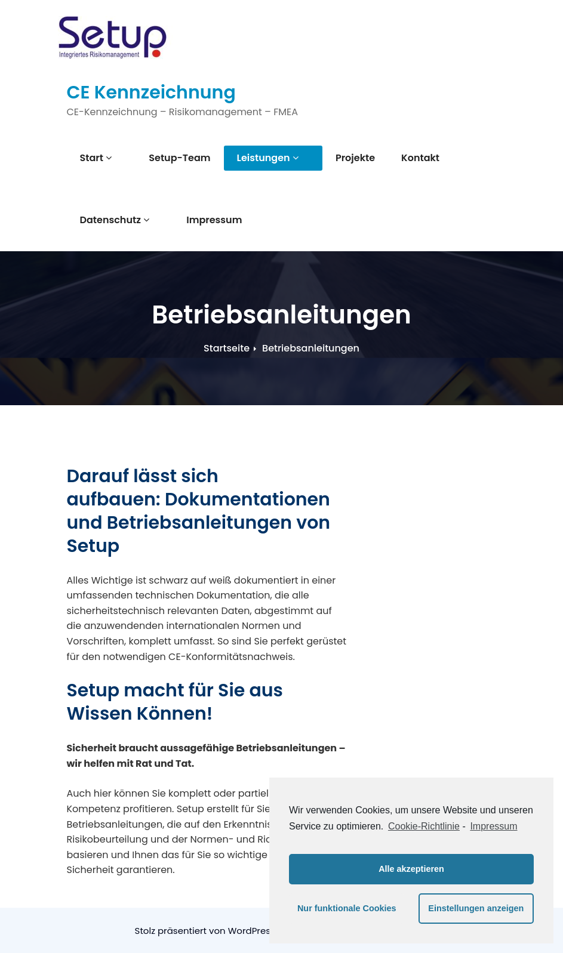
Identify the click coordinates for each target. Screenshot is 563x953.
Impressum (203, 220)
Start (96, 158)
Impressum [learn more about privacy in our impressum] (493, 826)
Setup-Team (168, 158)
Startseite (227, 348)
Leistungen (256, 158)
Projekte (333, 158)
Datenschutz (114, 220)
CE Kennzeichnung (151, 92)
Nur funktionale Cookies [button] (346, 908)
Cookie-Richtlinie (424, 826)
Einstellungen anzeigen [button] (476, 908)
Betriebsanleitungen (310, 348)
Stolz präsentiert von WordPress (206, 930)
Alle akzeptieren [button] (411, 869)
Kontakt (398, 158)
